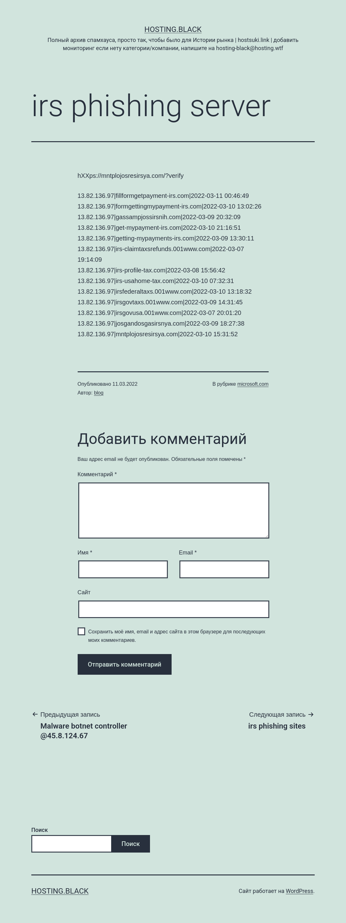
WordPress (299, 891)
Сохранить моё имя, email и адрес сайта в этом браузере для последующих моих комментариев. (177, 636)
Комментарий (97, 474)
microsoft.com (253, 384)
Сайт (84, 592)
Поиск (39, 830)
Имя (85, 552)
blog (98, 392)
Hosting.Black (173, 29)
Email (188, 552)
